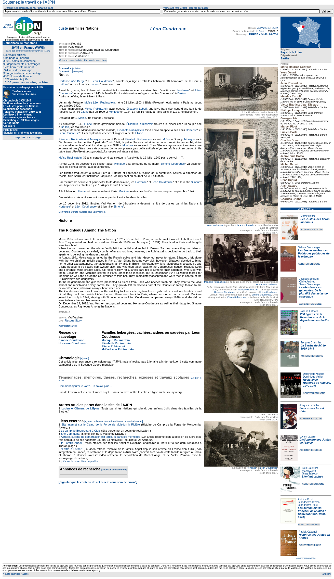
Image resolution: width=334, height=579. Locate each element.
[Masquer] (77, 71)
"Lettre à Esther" (72, 449)
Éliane (85, 111)
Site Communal (70, 433)
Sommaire (65, 68)
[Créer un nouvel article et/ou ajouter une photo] (83, 60)
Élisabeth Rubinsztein (139, 123)
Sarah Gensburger (309, 284)
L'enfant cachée (312, 476)
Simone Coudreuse (261, 294)
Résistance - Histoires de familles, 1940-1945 (317, 382)
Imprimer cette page (28, 137)
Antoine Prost (305, 499)
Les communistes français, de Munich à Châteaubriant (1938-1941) (312, 512)
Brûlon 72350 (258, 33)
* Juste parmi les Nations (16, 574)
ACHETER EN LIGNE (311, 229)
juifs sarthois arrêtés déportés (79, 461)
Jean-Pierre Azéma (308, 502)
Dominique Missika (313, 373)
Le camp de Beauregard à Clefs (80, 430)
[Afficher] (76, 68)
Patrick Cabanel (308, 531)
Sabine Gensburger (309, 247)
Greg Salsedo (309, 473)
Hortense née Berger (72, 81)
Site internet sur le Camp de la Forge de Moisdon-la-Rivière (100, 424)
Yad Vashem (263, 28)
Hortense (251, 468)
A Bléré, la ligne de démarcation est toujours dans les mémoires (100, 436)
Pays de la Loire (291, 52)
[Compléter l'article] (68, 326)
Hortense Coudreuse (266, 284)
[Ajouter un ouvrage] (306, 558)
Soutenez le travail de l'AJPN (29, 2)
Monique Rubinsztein (214, 282)
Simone (95, 84)
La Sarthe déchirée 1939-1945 (313, 347)
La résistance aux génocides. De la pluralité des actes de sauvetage (313, 292)
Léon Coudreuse (214, 225)
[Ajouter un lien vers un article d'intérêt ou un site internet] (113, 421)
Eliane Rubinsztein (244, 225)
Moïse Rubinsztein (96, 108)
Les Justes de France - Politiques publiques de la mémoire (313, 253)
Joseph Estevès (309, 311)
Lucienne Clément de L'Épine (80, 408)
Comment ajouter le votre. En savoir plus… (85, 386)
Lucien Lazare (308, 436)
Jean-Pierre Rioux (308, 505)
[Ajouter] (85, 358)
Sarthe (284, 58)
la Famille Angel (71, 442)
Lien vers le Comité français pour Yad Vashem (82, 212)
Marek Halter (307, 216)
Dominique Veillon (313, 376)
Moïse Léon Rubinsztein (99, 102)
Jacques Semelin (308, 278)
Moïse (82, 117)
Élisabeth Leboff (136, 108)
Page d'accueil (8, 26)
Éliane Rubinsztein (114, 346)
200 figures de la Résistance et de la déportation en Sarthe (314, 317)
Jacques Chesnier (311, 342)
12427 (275, 28)
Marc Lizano (309, 470)
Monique (114, 111)
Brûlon (63, 84)
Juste (63, 28)
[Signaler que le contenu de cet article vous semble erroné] (98, 482)
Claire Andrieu (307, 281)
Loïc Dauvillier (310, 468)
